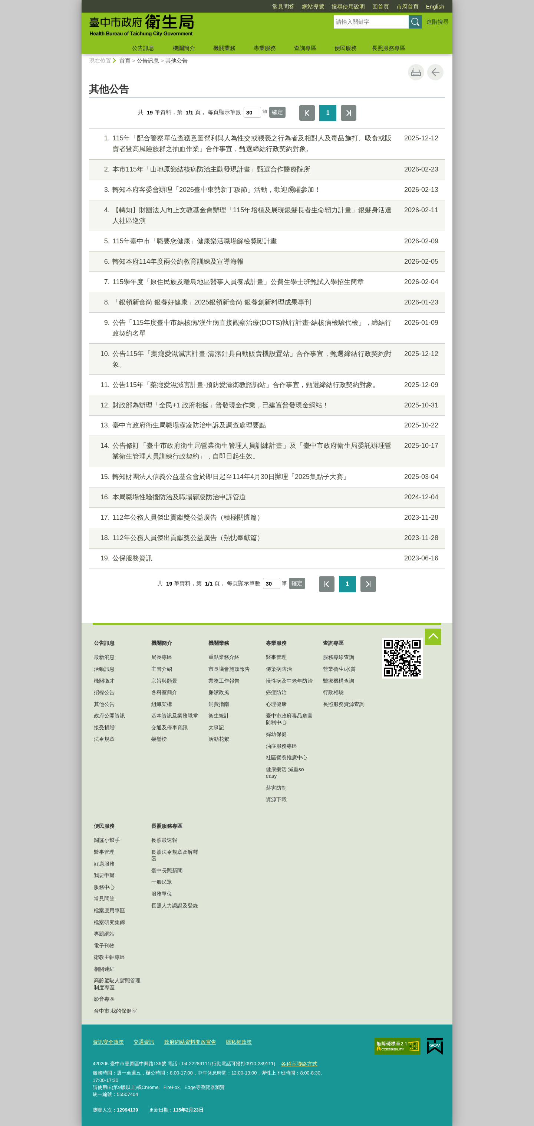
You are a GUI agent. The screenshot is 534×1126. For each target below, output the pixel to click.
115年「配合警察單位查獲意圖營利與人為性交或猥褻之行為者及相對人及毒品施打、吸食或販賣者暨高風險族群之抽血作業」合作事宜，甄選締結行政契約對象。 (266, 143)
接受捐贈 (104, 727)
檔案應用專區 (109, 910)
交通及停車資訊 (169, 727)
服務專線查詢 (338, 657)
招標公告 (104, 692)
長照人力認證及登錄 (174, 906)
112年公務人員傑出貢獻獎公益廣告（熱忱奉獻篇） (266, 538)
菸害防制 (276, 788)
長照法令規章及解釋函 (174, 855)
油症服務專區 (281, 746)
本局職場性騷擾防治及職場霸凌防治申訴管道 (266, 497)
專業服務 (265, 48)
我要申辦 (104, 875)
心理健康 (276, 704)
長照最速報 (164, 840)
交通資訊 (141, 1041)
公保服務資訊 (266, 558)
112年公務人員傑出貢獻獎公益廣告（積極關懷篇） (266, 517)
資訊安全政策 (107, 1041)
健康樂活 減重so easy (285, 772)
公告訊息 (143, 48)
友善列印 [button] (416, 72)
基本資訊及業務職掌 (174, 716)
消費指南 (218, 704)
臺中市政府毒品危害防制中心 (289, 719)
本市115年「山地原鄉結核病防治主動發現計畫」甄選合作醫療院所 (266, 169)
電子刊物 (104, 946)
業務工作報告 (224, 681)
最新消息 (104, 657)
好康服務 (104, 864)
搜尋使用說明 (348, 6)
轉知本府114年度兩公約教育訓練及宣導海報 (266, 261)
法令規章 (104, 739)
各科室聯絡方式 (297, 1062)
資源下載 (276, 799)
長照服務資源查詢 (344, 704)
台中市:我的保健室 (115, 1011)
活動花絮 (218, 739)
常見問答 (283, 6)
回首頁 (380, 6)
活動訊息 (104, 669)
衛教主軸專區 (109, 957)
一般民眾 (161, 882)
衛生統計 (218, 716)
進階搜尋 (437, 22)
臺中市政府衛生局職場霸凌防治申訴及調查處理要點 (266, 425)
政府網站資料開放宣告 (185, 1041)
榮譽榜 (159, 739)
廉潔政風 (218, 692)
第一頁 (307, 113)
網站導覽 (313, 6)
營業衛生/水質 (339, 669)
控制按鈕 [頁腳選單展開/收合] (433, 637)
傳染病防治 (279, 669)
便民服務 (345, 48)
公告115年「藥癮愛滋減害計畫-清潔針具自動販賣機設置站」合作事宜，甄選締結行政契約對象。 (266, 358)
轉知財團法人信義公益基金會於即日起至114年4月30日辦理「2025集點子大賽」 (266, 477)
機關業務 (224, 48)
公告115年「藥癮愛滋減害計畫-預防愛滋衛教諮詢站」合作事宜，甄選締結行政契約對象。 (266, 385)
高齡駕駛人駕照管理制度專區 (117, 983)
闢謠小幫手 (107, 840)
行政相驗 (333, 692)
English (435, 6)
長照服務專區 (388, 48)
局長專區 (161, 657)
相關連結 (104, 969)
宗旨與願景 (164, 681)
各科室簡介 (164, 692)
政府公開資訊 (109, 716)
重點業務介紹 (224, 657)
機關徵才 (104, 681)
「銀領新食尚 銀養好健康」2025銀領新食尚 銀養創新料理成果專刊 (266, 302)
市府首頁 (407, 6)
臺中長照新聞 (166, 870)
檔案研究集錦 (109, 922)
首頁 (125, 60)
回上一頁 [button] (435, 72)
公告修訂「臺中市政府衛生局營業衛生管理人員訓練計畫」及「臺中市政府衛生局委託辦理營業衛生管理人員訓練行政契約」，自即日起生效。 (266, 450)
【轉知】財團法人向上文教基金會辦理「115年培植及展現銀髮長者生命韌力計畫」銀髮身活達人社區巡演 (266, 214)
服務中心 (104, 887)
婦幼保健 (276, 734)
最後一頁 (348, 113)
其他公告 (176, 60)
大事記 (216, 727)
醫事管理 (276, 657)
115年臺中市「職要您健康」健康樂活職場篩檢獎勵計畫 (266, 241)
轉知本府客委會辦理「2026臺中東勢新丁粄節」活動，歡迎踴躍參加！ (266, 189)
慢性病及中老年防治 (289, 681)
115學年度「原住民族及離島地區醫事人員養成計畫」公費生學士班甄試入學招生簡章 (266, 282)
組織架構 (161, 704)
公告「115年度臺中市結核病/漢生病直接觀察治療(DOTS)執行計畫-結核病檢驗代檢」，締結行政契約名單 (266, 327)
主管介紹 (161, 669)
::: (78, 3)
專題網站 (104, 934)
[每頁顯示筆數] (252, 112)
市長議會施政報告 (229, 669)
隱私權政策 (230, 1041)
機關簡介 (184, 48)
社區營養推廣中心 (286, 757)
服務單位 (161, 894)
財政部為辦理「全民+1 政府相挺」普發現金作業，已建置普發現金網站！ (266, 405)
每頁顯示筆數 (224, 112)
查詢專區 (305, 48)
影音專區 (104, 999)
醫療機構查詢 (338, 681)
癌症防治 (276, 692)
